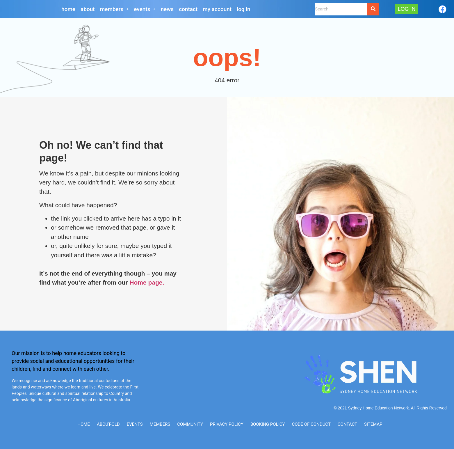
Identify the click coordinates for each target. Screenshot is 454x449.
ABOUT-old (108, 424)
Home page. (146, 282)
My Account (217, 9)
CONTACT (188, 9)
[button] (114, 9)
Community (190, 424)
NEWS (167, 9)
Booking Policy (267, 424)
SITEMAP (373, 424)
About (88, 9)
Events (135, 424)
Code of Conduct (311, 424)
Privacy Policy (226, 424)
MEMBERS (114, 9)
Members (160, 424)
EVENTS (144, 9)
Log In (243, 9)
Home (68, 9)
